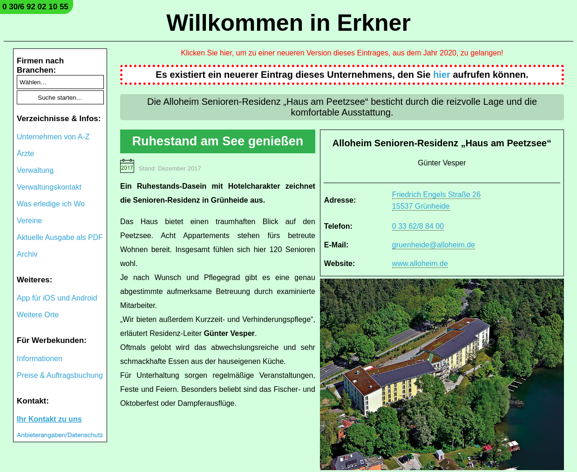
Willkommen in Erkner (288, 23)
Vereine (29, 221)
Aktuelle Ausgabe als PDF (60, 237)
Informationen (39, 359)
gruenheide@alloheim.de (433, 245)
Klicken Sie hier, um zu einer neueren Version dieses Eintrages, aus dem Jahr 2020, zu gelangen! (342, 53)
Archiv (27, 254)
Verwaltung (35, 170)
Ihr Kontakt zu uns (49, 419)
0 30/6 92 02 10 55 (35, 6)
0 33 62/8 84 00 (418, 226)
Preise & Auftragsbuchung (60, 375)
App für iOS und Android (57, 298)
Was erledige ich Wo (51, 204)
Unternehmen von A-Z (53, 137)
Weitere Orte (38, 315)
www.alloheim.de (420, 263)
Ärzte (25, 153)
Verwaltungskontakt (49, 187)
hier (441, 74)
